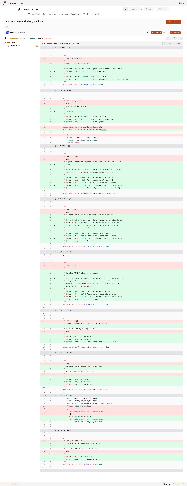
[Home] (4, 3)
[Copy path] (77, 43)
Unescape (167, 43)
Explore (13, 3)
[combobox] (168, 38)
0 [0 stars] (154, 9)
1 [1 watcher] (141, 9)
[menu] (180, 38)
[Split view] (174, 38)
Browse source (174, 22)
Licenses (176, 484)
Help (21, 3)
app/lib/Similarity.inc (65, 43)
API (183, 484)
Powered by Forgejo (10, 484)
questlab (35, 9)
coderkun (25, 9)
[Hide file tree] (5, 38)
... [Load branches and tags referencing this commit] (7, 27)
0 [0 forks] (167, 9)
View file (177, 43)
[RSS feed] (125, 9)
